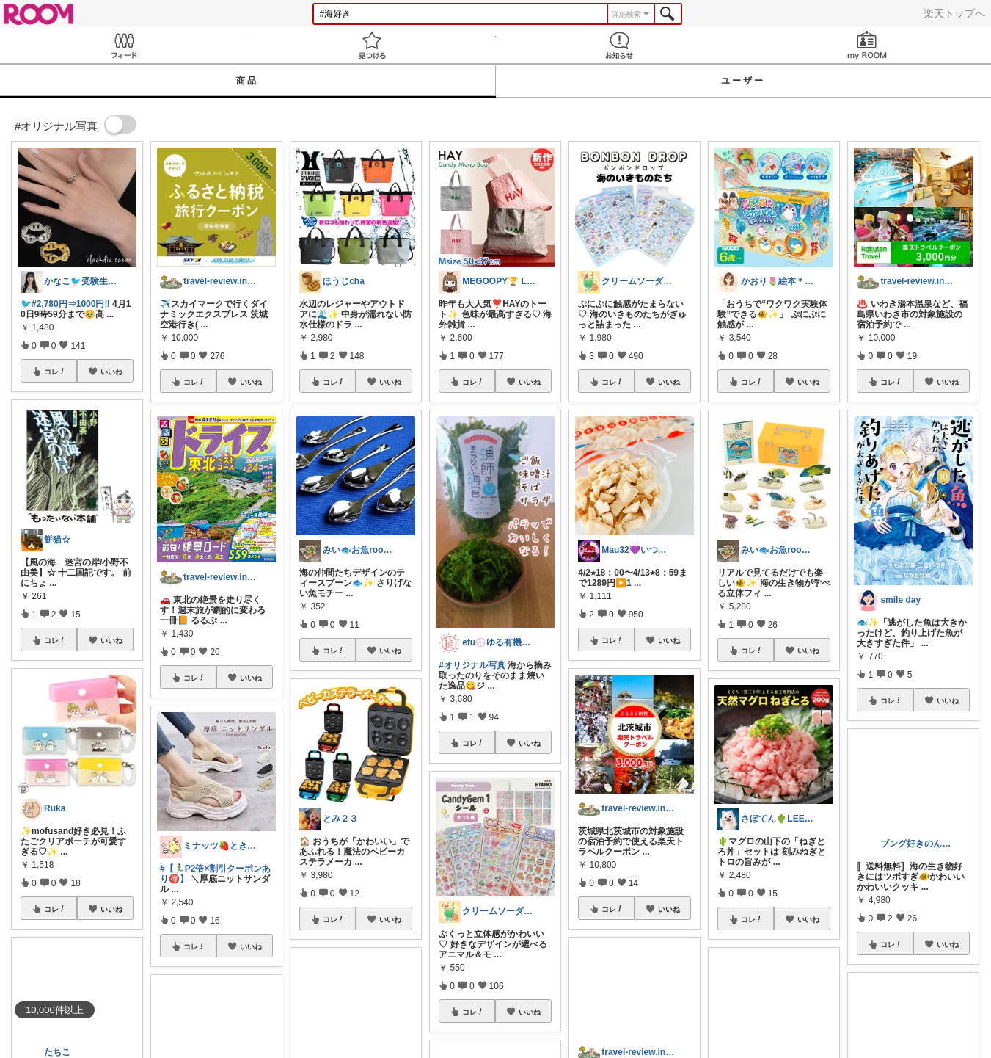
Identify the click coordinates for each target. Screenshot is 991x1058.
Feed (124, 45)
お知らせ (620, 45)
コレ (55, 371)
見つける (372, 45)
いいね (111, 371)
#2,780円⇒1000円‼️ (71, 304)
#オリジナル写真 (472, 665)
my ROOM (867, 45)
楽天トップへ (954, 13)
